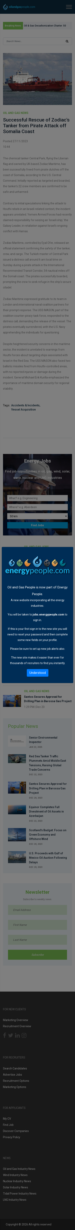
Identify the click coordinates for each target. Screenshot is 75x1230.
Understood (37, 673)
